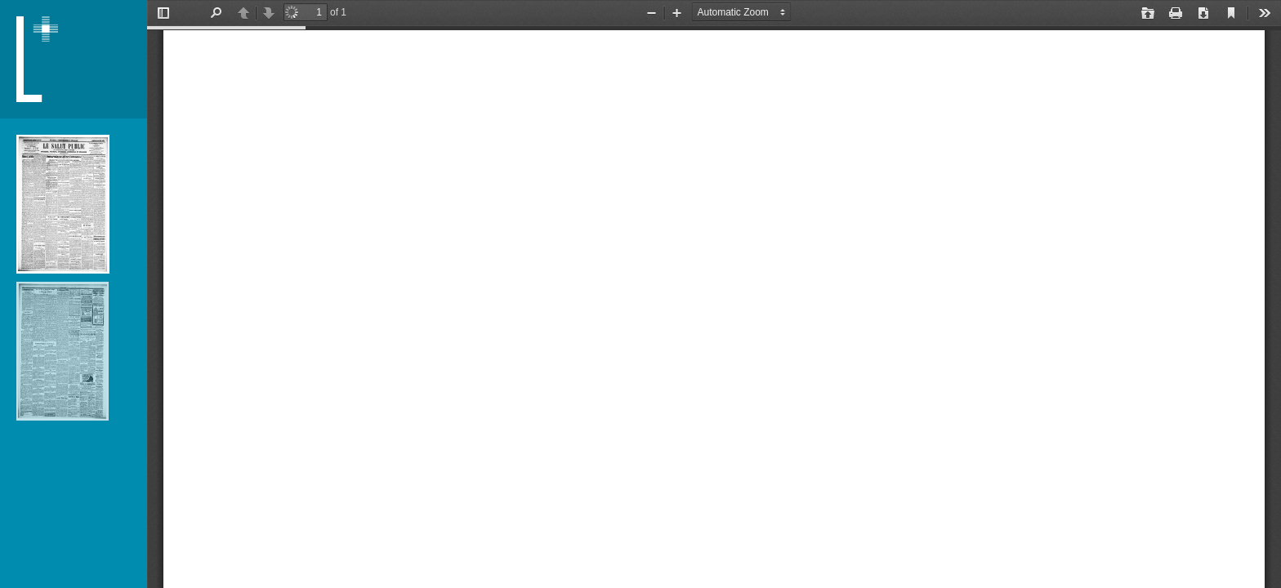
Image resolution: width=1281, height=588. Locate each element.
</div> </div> (714, 294)
